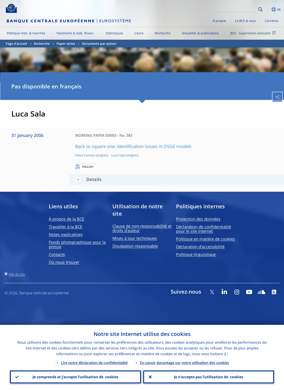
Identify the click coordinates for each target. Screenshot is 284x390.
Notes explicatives (66, 234)
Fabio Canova (85, 155)
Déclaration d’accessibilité (200, 246)
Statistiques (114, 33)
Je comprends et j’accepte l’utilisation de (75, 376)
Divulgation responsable (135, 246)
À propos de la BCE (66, 219)
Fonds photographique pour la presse (77, 244)
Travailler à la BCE (65, 226)
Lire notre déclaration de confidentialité (94, 362)
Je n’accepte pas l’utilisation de (208, 376)
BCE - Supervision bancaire (253, 33)
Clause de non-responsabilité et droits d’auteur (142, 228)
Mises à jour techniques (134, 238)
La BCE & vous (245, 21)
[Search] (234, 9)
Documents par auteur (99, 43)
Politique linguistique (196, 254)
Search (260, 9)
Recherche (162, 33)
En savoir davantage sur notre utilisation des (184, 362)
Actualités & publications (200, 33)
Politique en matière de (205, 239)
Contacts (57, 254)
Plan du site (17, 274)
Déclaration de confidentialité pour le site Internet (203, 229)
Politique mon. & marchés (26, 33)
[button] (267, 9)
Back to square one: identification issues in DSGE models (133, 146)
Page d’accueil (16, 43)
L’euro (139, 33)
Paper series (66, 43)
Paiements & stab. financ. (75, 33)
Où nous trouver (64, 262)
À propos (219, 21)
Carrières (271, 21)
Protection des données (198, 219)
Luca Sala (118, 155)
